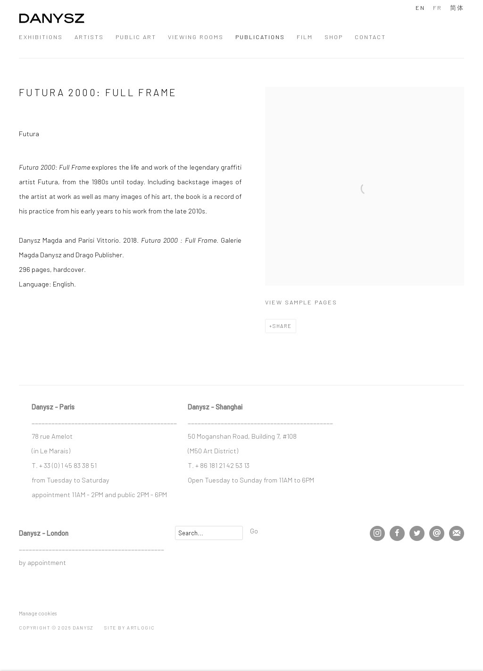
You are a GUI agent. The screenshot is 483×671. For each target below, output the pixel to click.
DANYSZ (52, 21)
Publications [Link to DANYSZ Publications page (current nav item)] (260, 37)
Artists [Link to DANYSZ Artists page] (89, 37)
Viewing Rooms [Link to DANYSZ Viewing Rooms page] (196, 37)
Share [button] (282, 326)
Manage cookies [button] (38, 613)
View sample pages (301, 302)
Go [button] (254, 530)
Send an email (436, 533)
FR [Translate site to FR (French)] (437, 7)
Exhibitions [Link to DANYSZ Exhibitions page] (41, 37)
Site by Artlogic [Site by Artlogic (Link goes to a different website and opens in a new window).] (129, 627)
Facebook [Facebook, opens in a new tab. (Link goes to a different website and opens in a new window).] (397, 533)
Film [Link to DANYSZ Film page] (305, 37)
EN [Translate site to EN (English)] (420, 7)
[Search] (209, 533)
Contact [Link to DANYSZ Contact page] (370, 37)
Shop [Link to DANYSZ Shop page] (334, 37)
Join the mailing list (456, 533)
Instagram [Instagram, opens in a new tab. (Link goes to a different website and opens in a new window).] (377, 533)
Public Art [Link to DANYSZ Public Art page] (136, 37)
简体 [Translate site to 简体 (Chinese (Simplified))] (457, 7)
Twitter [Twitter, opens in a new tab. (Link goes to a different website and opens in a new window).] (417, 533)
